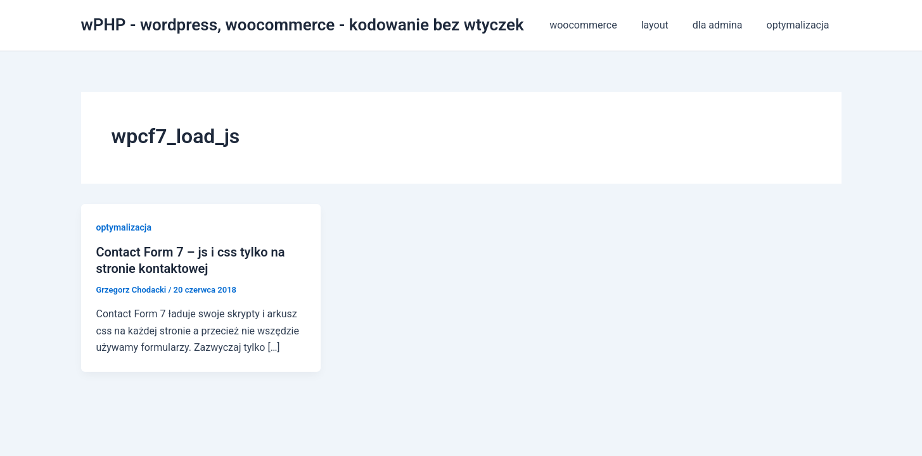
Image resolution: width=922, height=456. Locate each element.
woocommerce (596, 25)
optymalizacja (800, 25)
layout (664, 25)
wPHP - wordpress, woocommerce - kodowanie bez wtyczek (302, 24)
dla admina (723, 25)
